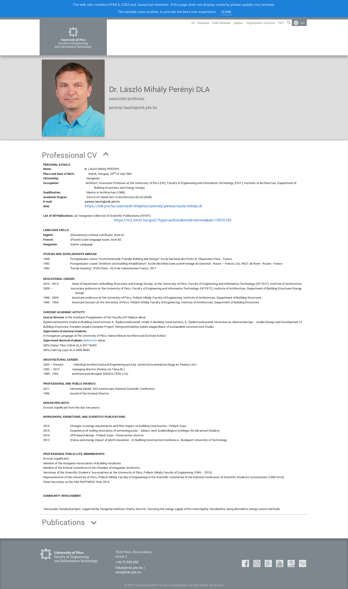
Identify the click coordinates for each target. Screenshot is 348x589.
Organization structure (260, 23)
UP (193, 23)
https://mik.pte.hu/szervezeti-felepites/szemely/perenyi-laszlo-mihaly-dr (143, 205)
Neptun (238, 23)
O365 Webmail (221, 23)
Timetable (202, 23)
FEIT (281, 23)
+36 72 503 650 (126, 562)
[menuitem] (299, 23)
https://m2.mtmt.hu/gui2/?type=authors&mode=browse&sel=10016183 (172, 220)
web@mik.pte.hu (128, 572)
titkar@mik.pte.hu (129, 567)
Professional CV (69, 155)
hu (303, 23)
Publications (63, 522)
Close (226, 12)
